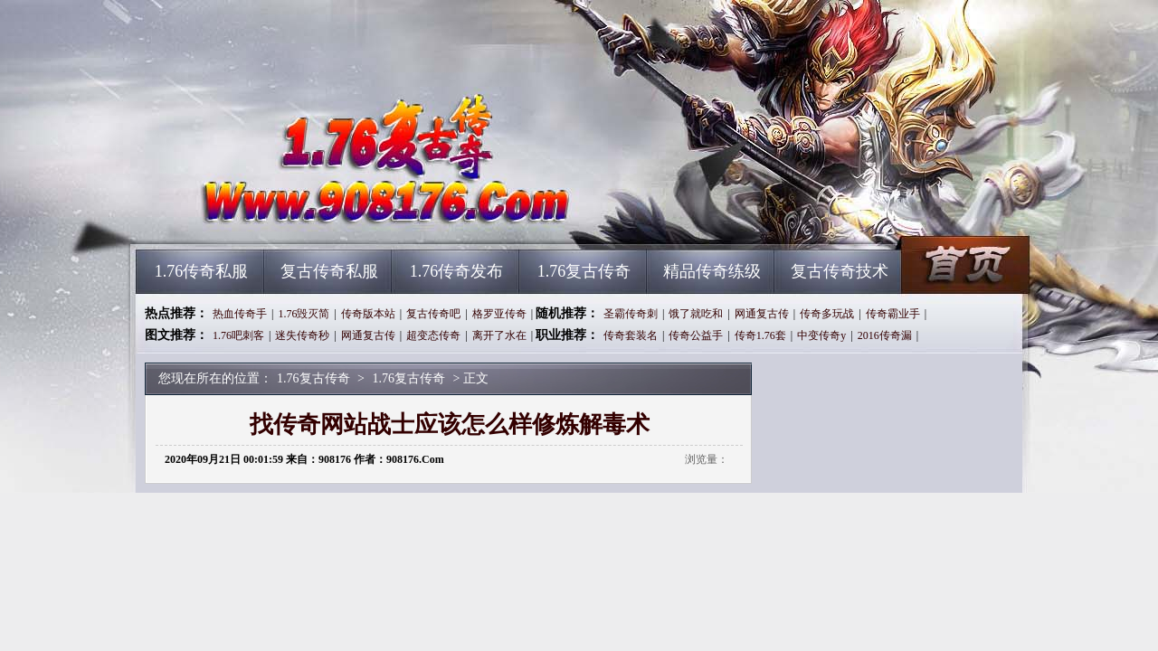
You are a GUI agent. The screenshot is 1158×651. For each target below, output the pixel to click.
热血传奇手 (240, 313)
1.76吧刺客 (238, 335)
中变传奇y (821, 335)
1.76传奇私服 (202, 271)
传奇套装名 (630, 335)
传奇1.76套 (760, 335)
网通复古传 (762, 313)
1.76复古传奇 (308, 217)
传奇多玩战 (827, 313)
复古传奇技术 (839, 271)
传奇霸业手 (893, 313)
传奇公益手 (696, 335)
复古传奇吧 (433, 313)
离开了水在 (499, 335)
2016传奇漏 (885, 335)
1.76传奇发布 (457, 271)
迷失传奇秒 (302, 335)
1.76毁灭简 (303, 313)
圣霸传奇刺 (630, 313)
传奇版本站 (368, 313)
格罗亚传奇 (499, 313)
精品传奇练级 (712, 271)
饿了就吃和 (696, 313)
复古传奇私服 (329, 271)
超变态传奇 (433, 335)
